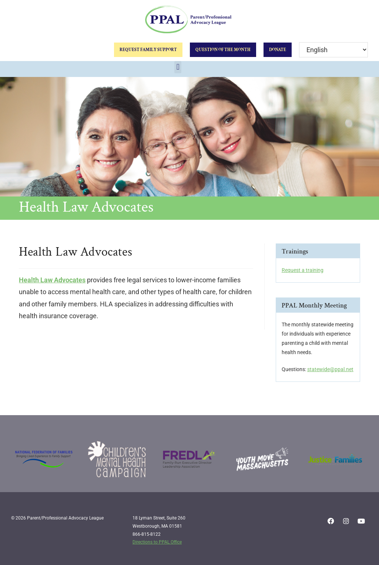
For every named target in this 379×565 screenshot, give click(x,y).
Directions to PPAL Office (157, 542)
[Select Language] (333, 49)
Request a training (302, 270)
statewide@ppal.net (330, 369)
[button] (177, 67)
